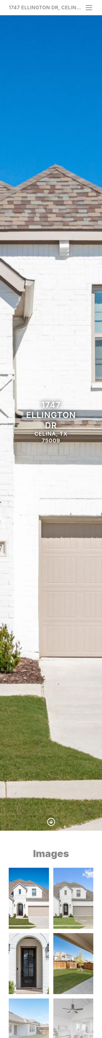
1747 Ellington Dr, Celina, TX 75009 (47, 7)
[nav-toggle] (89, 7)
